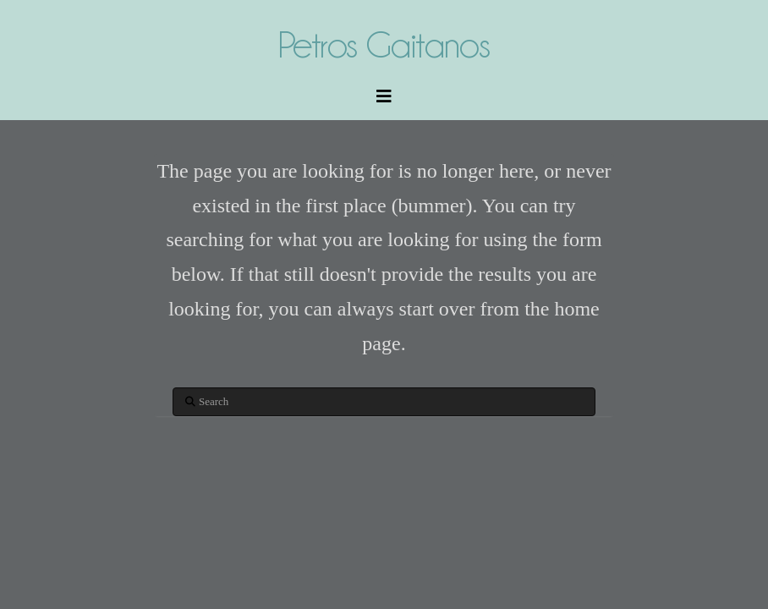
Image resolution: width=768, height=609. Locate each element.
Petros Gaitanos (384, 44)
